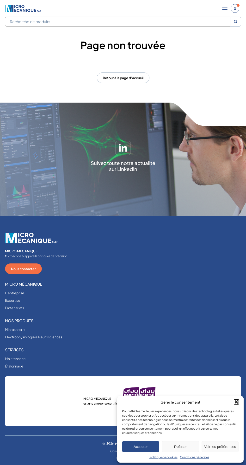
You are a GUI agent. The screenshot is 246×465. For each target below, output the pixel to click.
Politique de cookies (163, 457)
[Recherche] (235, 22)
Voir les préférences (220, 447)
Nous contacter (23, 269)
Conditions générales (194, 457)
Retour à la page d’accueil (123, 78)
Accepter (141, 447)
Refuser (180, 447)
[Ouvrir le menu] (225, 8)
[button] (236, 402)
